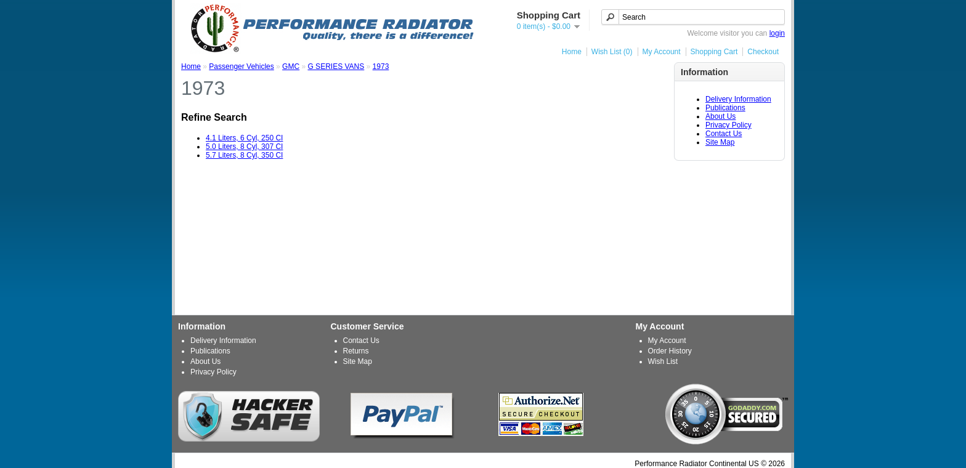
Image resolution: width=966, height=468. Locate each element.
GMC (290, 66)
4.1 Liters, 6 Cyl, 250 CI (244, 138)
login (777, 33)
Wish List (663, 361)
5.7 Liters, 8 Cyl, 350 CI (244, 155)
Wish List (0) (612, 51)
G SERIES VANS (335, 66)
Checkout (763, 51)
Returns (356, 351)
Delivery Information (738, 99)
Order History (670, 351)
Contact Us (723, 133)
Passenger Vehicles (241, 66)
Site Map (719, 142)
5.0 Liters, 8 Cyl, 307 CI (244, 146)
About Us (720, 116)
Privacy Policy (728, 125)
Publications (725, 107)
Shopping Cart (714, 51)
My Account (662, 51)
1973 (381, 66)
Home (572, 51)
